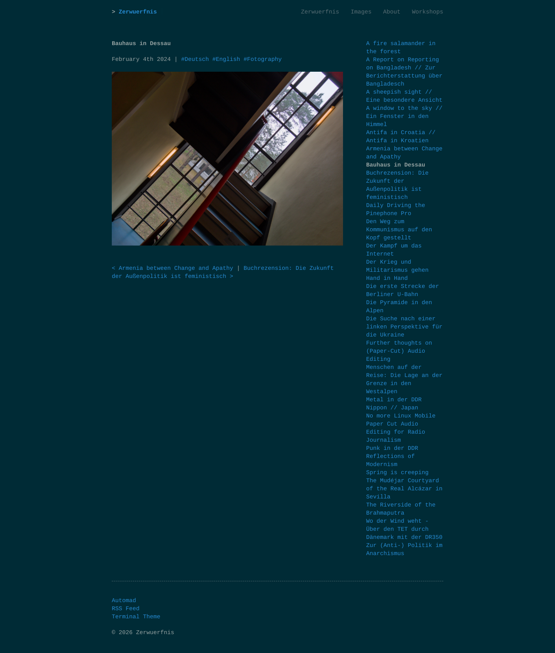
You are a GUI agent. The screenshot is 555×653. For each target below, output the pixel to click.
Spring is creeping (397, 473)
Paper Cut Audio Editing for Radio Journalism (395, 432)
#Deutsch (195, 59)
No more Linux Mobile (401, 416)
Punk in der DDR (392, 448)
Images (361, 12)
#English (226, 59)
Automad (124, 600)
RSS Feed (126, 609)
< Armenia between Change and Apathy (172, 268)
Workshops (427, 12)
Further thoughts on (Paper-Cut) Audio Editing (399, 351)
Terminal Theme (136, 617)
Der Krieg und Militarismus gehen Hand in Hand (397, 270)
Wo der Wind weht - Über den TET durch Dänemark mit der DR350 (404, 529)
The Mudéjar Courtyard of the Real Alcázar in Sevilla (404, 489)
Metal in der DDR (394, 400)
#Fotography (263, 59)
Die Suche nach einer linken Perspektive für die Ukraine (404, 327)
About (391, 12)
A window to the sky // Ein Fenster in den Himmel (404, 116)
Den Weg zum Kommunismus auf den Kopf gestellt (399, 230)
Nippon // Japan (392, 408)
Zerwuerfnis (138, 12)
